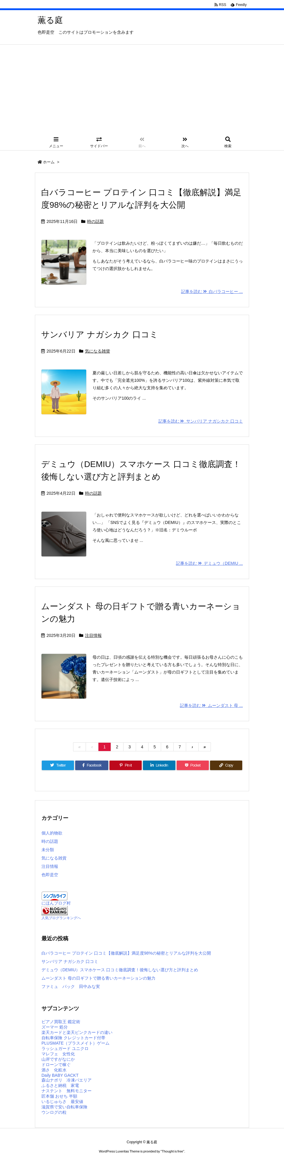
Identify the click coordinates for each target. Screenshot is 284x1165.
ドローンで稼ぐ (56, 1064)
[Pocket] (193, 765)
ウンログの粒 (54, 1112)
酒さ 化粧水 (54, 1070)
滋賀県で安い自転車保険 (64, 1106)
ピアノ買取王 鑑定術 (60, 1021)
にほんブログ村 (56, 903)
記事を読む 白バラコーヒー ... (212, 291)
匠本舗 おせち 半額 (59, 1096)
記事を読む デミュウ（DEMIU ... (209, 563)
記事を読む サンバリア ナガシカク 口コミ (200, 421)
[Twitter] (58, 765)
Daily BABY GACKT (59, 1075)
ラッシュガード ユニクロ (65, 1048)
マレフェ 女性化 (58, 1053)
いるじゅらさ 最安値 (62, 1101)
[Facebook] (91, 765)
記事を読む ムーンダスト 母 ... (211, 705)
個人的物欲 (51, 833)
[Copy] (226, 765)
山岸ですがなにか (58, 1059)
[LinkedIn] (159, 765)
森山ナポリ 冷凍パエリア (66, 1080)
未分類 (47, 849)
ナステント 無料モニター (66, 1090)
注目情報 (93, 635)
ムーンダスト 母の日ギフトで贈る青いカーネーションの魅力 (98, 978)
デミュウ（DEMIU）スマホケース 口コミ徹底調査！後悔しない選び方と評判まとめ (119, 969)
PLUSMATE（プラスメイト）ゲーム (75, 1043)
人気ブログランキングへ (61, 918)
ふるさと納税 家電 (60, 1085)
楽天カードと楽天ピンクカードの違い (76, 1032)
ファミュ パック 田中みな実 (70, 986)
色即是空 (49, 874)
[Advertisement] (142, 89)
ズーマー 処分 (54, 1027)
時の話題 (95, 221)
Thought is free (172, 1151)
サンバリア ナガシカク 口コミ (99, 334)
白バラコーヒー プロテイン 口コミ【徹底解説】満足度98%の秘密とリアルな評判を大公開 (126, 953)
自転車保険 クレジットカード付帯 (73, 1037)
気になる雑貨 (97, 351)
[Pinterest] (125, 765)
